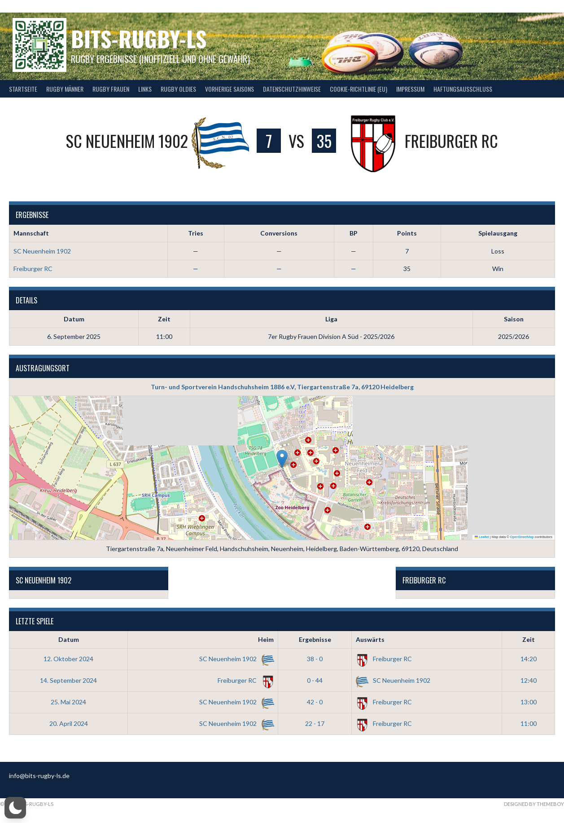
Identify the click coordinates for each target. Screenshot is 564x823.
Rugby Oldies (178, 88)
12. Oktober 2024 (68, 659)
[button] (282, 458)
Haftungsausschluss (462, 88)
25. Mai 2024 (68, 702)
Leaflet (482, 537)
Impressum (410, 88)
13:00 (528, 702)
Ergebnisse (315, 639)
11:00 (528, 723)
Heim (266, 639)
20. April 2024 (68, 723)
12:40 (528, 680)
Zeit (528, 639)
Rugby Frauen (110, 88)
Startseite (23, 88)
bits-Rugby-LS (138, 38)
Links (145, 88)
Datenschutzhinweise (292, 88)
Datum (68, 639)
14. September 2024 (68, 680)
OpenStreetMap (522, 537)
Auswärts (370, 639)
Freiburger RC (32, 268)
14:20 (528, 659)
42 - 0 (315, 702)
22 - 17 (314, 723)
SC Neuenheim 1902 (42, 251)
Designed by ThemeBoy (534, 804)
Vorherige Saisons (229, 88)
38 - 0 (315, 659)
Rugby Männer (64, 88)
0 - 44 (315, 680)
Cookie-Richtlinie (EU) (358, 88)
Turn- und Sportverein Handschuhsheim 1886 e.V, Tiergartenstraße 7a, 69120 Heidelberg (282, 387)
